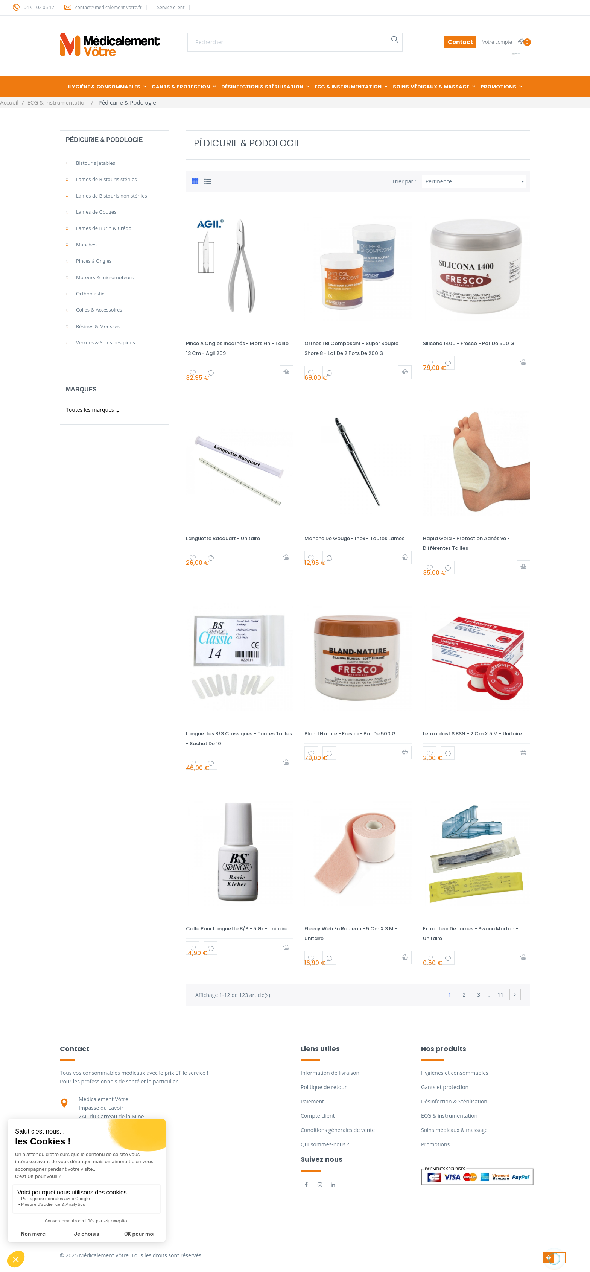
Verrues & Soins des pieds (105, 342)
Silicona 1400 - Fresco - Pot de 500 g (468, 343)
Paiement (312, 1101)
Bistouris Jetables (95, 163)
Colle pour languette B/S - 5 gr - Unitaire (236, 928)
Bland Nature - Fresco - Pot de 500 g (350, 733)
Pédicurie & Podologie (104, 140)
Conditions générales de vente (338, 1130)
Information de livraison (330, 1072)
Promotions (435, 1144)
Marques (81, 389)
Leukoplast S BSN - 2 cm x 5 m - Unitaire (472, 733)
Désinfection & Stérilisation (454, 1101)
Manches (86, 244)
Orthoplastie (90, 293)
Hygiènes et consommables (454, 1072)
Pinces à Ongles (94, 260)
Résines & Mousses (98, 326)
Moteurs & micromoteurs (105, 277)
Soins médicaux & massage (454, 1130)
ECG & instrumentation (449, 1115)
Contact (460, 42)
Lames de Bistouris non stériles (111, 195)
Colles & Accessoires (99, 309)
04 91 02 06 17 (39, 7)
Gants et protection (444, 1087)
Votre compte (497, 41)
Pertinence (476, 181)
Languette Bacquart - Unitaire (223, 538)
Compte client (318, 1115)
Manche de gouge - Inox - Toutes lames (354, 538)
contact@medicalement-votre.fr (108, 7)
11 (500, 994)
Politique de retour (324, 1087)
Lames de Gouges (96, 211)
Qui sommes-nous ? (325, 1144)
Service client (170, 7)
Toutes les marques (94, 411)
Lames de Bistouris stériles (106, 179)
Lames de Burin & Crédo (103, 228)
